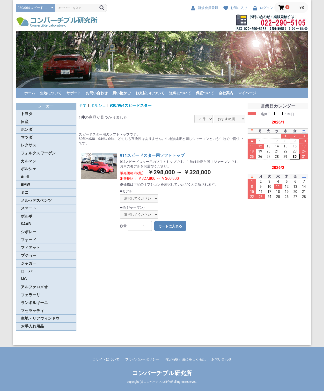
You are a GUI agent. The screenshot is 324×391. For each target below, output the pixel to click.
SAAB (26, 224)
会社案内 (226, 93)
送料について (180, 93)
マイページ (247, 93)
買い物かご (121, 93)
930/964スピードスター (131, 105)
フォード (28, 240)
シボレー (28, 232)
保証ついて (205, 93)
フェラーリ (30, 295)
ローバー (28, 271)
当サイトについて (105, 359)
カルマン (28, 161)
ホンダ (26, 129)
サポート (73, 93)
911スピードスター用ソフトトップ (152, 155)
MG (24, 279)
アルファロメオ (34, 287)
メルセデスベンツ (36, 200)
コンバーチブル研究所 (162, 373)
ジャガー (28, 263)
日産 (25, 121)
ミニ (25, 192)
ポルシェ (28, 169)
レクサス (28, 145)
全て (83, 105)
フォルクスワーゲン (38, 153)
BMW (25, 184)
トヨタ (26, 113)
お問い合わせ (97, 93)
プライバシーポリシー (142, 359)
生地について (51, 93)
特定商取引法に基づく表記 (185, 359)
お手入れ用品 (32, 326)
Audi (25, 176)
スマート (28, 208)
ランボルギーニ (34, 302)
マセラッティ (32, 310)
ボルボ (26, 216)
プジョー (28, 255)
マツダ (26, 137)
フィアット (30, 247)
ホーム (29, 93)
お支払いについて (149, 93)
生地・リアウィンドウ (40, 318)
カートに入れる (170, 226)
